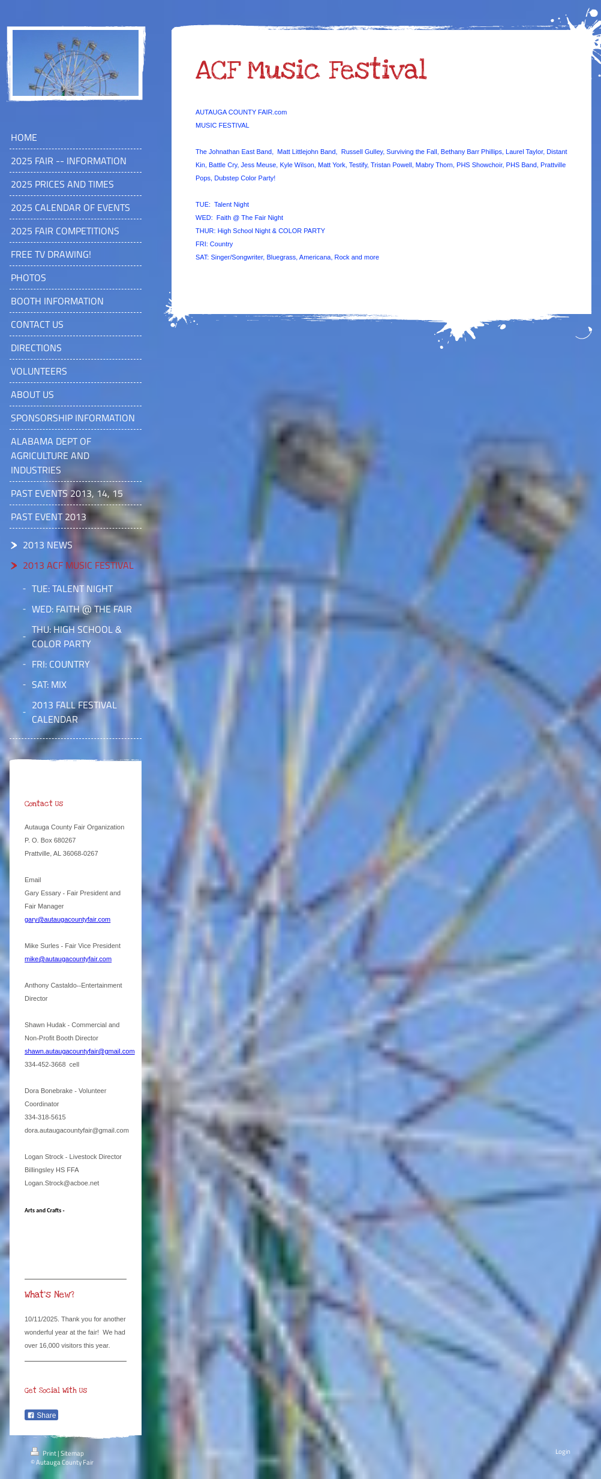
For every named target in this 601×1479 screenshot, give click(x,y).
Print (44, 1453)
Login (562, 1451)
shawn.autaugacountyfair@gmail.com (80, 1051)
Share (41, 1415)
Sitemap (72, 1453)
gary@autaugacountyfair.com (67, 919)
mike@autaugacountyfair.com (68, 958)
